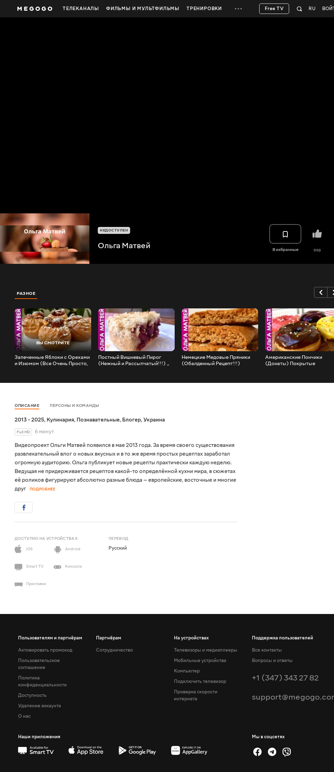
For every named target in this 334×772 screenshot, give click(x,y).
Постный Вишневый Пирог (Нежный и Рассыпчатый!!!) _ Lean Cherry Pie (133, 360)
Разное (26, 293)
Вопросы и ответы (272, 660)
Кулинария (60, 419)
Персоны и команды (75, 405)
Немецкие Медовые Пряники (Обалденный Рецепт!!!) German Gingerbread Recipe (216, 360)
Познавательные (98, 419)
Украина (154, 419)
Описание (27, 405)
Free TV (274, 9)
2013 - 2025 (29, 419)
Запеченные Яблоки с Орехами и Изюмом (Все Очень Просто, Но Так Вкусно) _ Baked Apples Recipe (52, 360)
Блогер (131, 419)
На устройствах (191, 638)
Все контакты (267, 650)
